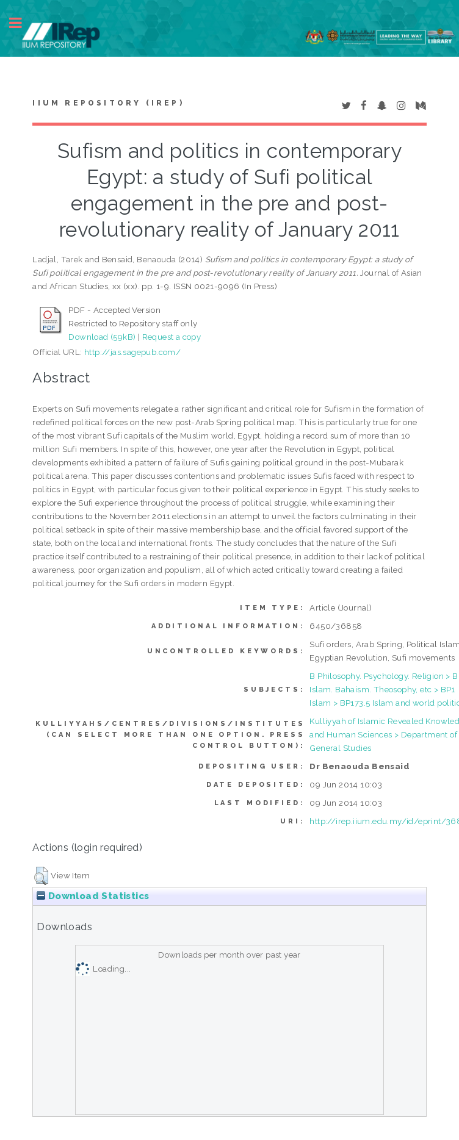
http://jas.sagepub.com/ (132, 352)
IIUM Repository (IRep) (108, 103)
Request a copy (171, 337)
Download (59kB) (102, 337)
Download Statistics (93, 896)
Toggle (22, 23)
